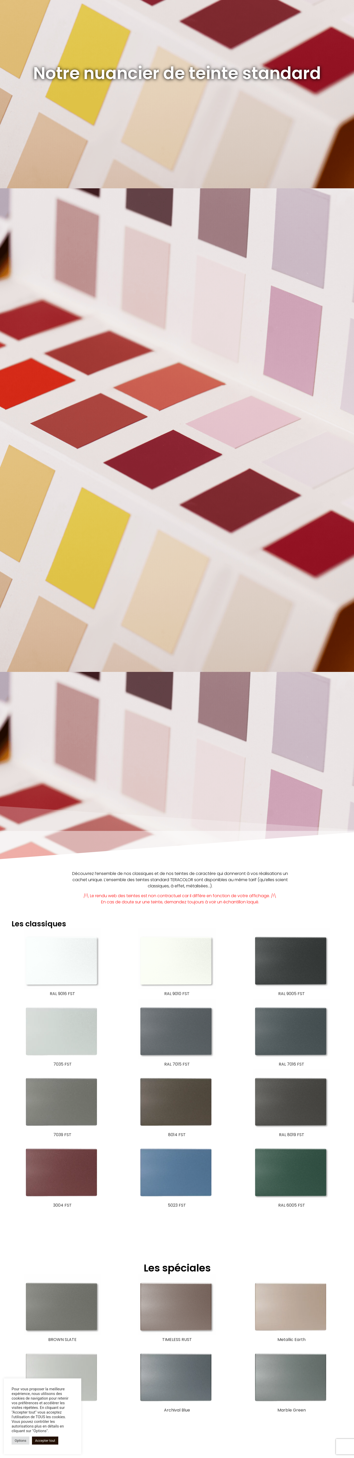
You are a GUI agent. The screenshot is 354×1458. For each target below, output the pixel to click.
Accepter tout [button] (45, 1441)
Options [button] (20, 1441)
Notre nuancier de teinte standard (177, 73)
